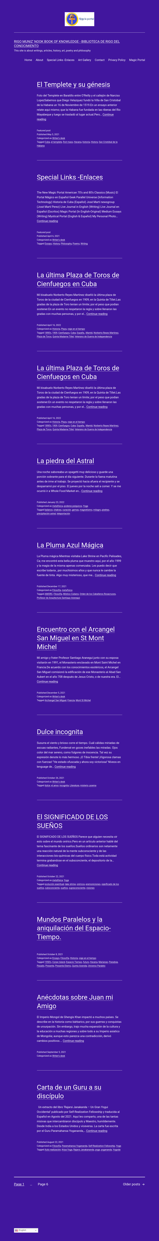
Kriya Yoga (67, 1149)
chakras (57, 509)
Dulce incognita (60, 732)
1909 (54, 332)
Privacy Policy (116, 60)
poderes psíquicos (73, 506)
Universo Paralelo (96, 965)
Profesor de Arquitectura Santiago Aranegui (58, 598)
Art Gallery (84, 60)
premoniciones (93, 884)
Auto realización (53, 1149)
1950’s (48, 962)
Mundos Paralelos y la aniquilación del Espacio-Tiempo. (74, 928)
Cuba (47, 142)
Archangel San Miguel (55, 700)
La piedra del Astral (65, 461)
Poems (76, 243)
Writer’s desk (58, 138)
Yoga (85, 506)
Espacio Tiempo (74, 962)
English (20, 1230)
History (94, 142)
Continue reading (47, 221)
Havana (78, 142)
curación (67, 509)
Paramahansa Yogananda (74, 1146)
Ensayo (55, 958)
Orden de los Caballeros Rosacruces (98, 594)
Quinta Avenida (79, 965)
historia (86, 142)
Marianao (103, 962)
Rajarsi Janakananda (83, 1149)
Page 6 (43, 1184)
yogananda (106, 1149)
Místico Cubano (71, 594)
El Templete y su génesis (73, 84)
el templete (56, 142)
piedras (105, 509)
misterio (84, 785)
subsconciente (52, 888)
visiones (90, 888)
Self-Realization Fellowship (101, 1146)
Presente (49, 965)
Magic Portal (137, 60)
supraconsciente (77, 888)
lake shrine (70, 884)
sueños (64, 888)
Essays (48, 243)
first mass (68, 142)
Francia (71, 700)
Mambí (89, 332)
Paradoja (113, 962)
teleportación (63, 513)
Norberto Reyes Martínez (106, 332)
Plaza (64, 329)
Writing (84, 243)
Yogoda (116, 1149)
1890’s (48, 332)
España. (81, 332)
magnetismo (86, 509)
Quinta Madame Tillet (63, 336)
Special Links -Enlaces (60, 60)
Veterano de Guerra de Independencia (93, 336)
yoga (97, 1149)
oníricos (81, 884)
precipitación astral (46, 513)
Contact (100, 60)
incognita (64, 785)
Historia (56, 329)
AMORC (49, 594)
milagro (97, 509)
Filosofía (56, 590)
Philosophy (66, 243)
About (39, 60)
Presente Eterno (63, 965)
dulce (47, 785)
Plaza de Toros (44, 336)
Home (28, 60)
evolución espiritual (54, 884)
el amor (55, 785)
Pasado (40, 965)
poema (92, 785)
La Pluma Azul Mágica (70, 545)
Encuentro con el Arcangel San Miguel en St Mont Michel (76, 638)
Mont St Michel (83, 700)
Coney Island (58, 962)
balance (49, 509)
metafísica (57, 506)
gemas (75, 509)
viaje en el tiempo (76, 329)
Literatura (74, 785)
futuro (86, 962)
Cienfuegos (64, 332)
